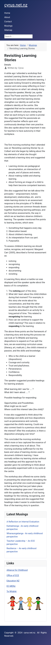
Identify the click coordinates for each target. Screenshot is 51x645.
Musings (8, 26)
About (7, 17)
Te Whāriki (12, 591)
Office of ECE (13, 575)
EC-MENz (11, 586)
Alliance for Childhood (17, 570)
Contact (8, 21)
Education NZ (13, 581)
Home (7, 13)
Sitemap (8, 30)
